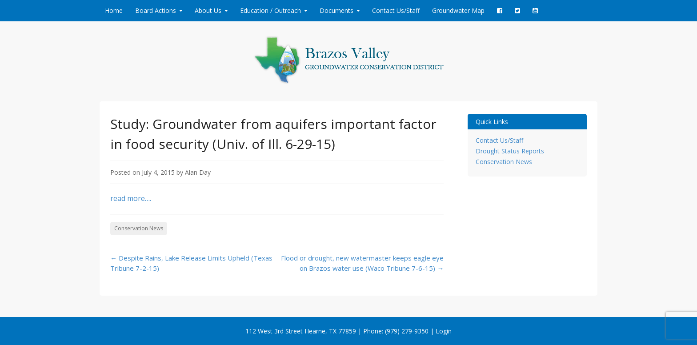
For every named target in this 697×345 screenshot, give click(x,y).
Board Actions (155, 10)
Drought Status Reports (510, 151)
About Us (208, 10)
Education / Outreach (270, 10)
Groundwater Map (458, 10)
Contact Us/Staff (396, 10)
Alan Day (198, 172)
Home (114, 10)
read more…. (130, 198)
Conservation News (138, 228)
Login (444, 331)
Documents (336, 10)
